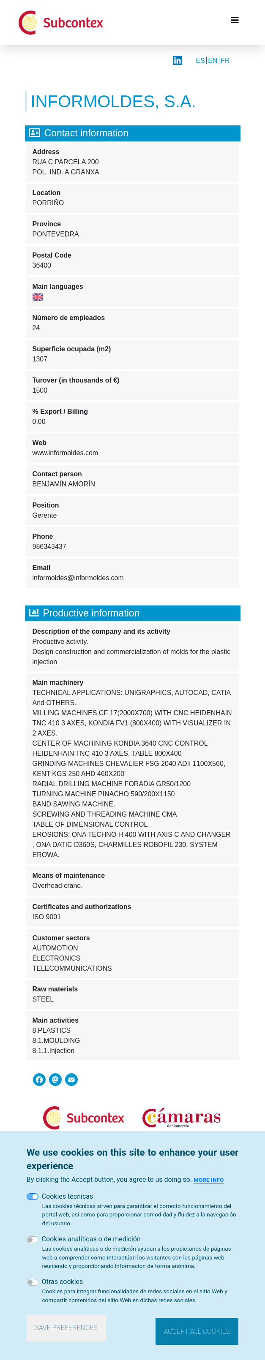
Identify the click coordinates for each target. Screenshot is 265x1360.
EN (212, 60)
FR (225, 60)
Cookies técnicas (67, 1203)
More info (209, 1186)
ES (200, 60)
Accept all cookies (197, 1338)
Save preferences (66, 1334)
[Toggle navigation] (235, 22)
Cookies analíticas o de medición (91, 1246)
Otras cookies (62, 1288)
